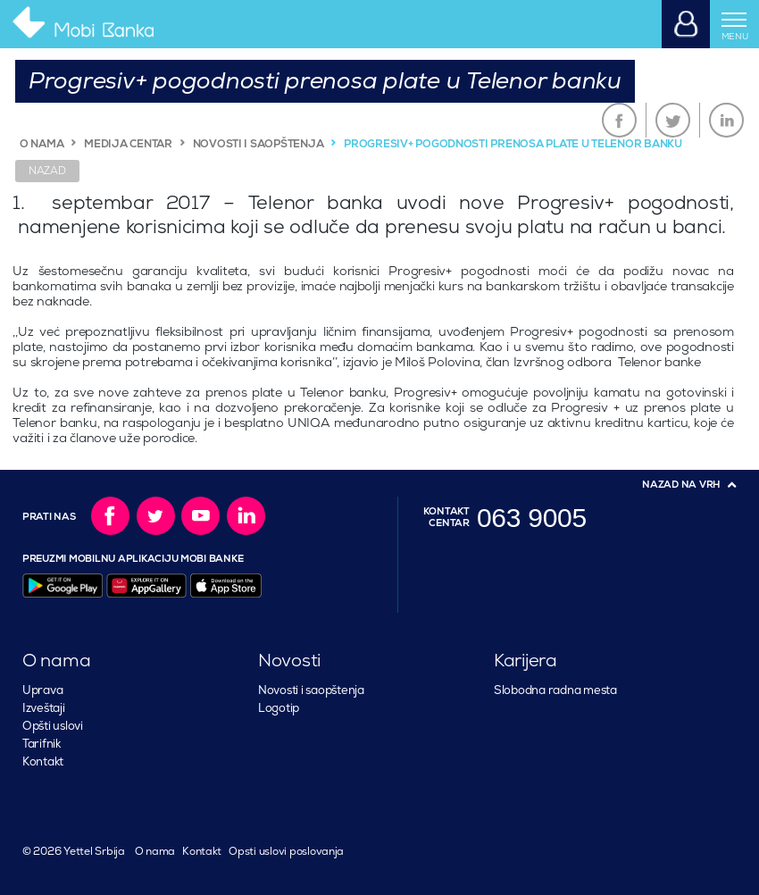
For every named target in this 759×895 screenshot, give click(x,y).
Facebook (619, 120)
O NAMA (41, 144)
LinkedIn (726, 120)
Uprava (42, 690)
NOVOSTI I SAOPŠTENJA (258, 144)
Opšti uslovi (52, 726)
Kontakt (42, 762)
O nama (155, 851)
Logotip (278, 708)
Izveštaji (43, 708)
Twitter (672, 120)
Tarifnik (41, 744)
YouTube (200, 516)
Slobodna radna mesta (555, 690)
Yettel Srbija (92, 851)
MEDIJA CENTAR (128, 144)
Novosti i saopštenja (311, 690)
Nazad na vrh (681, 484)
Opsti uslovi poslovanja (286, 851)
